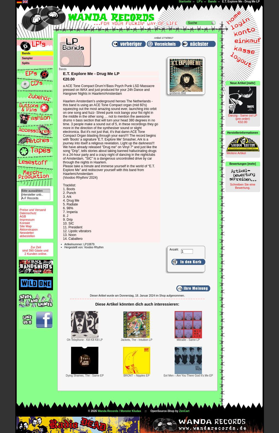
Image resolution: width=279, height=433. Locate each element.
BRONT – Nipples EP (136, 375)
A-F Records (36, 198)
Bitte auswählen (36, 191)
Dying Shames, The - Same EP (85, 375)
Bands (212, 1)
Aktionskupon (29, 229)
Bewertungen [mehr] (242, 163)
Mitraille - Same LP (188, 339)
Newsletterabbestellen (27, 234)
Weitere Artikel (236, 153)
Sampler (27, 58)
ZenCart (184, 411)
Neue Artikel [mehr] (242, 83)
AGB (23, 216)
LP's (199, 1)
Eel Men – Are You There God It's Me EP (188, 375)
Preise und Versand (33, 209)
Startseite (185, 1)
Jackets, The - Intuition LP (136, 339)
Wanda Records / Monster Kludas (119, 411)
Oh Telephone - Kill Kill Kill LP (85, 339)
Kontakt (25, 223)
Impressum (27, 219)
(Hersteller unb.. (36, 194)
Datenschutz (28, 213)
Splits (26, 63)
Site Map (25, 226)
